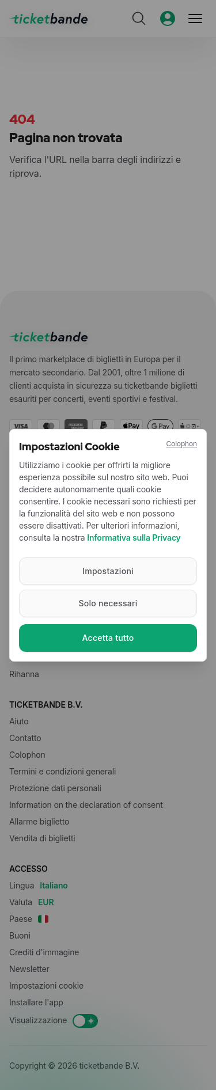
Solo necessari (107, 603)
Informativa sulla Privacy (133, 537)
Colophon (181, 443)
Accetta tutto (108, 638)
